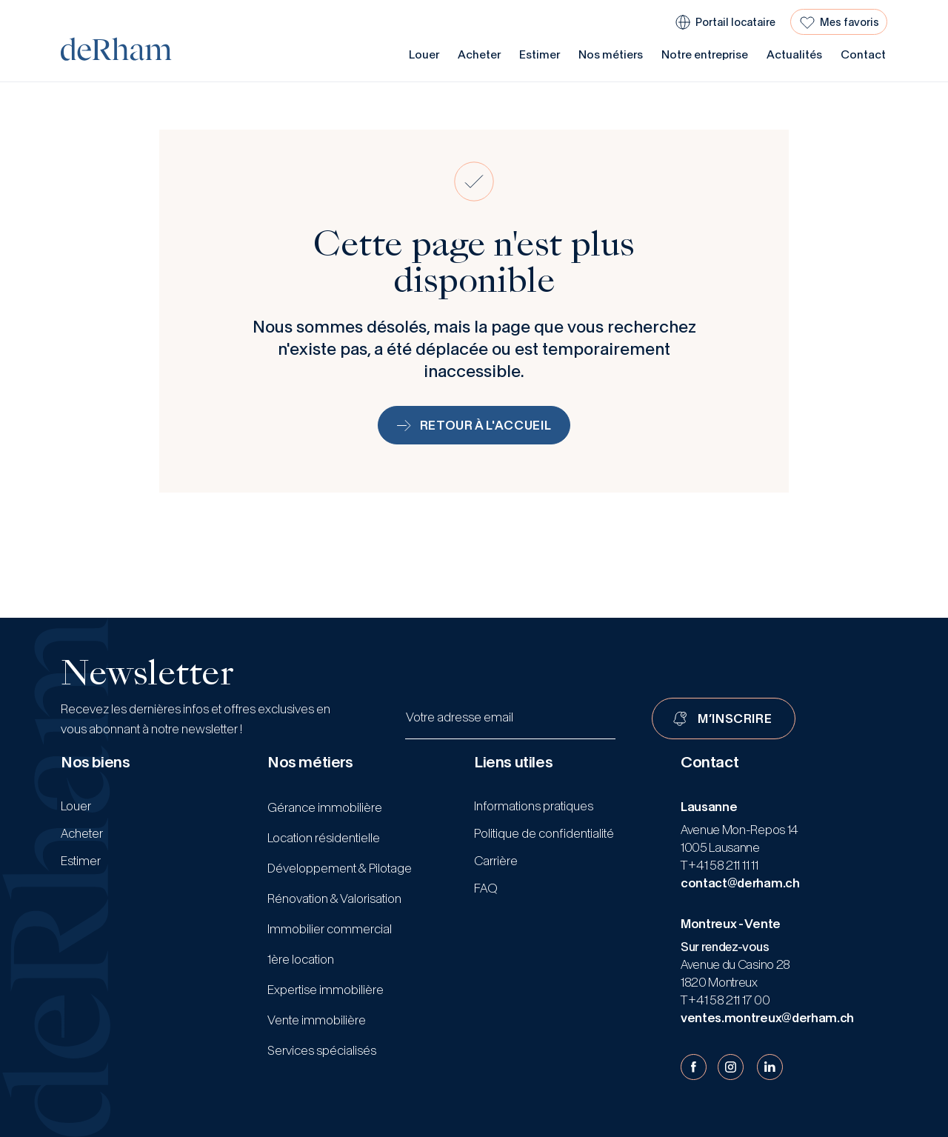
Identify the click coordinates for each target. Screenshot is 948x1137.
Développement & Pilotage (339, 868)
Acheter (479, 54)
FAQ (486, 888)
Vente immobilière (316, 1020)
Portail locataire (735, 22)
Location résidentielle (323, 837)
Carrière (496, 860)
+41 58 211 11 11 (722, 865)
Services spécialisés (321, 1050)
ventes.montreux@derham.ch (767, 1017)
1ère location (300, 959)
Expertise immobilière (325, 989)
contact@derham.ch (740, 883)
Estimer (539, 54)
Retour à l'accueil (474, 425)
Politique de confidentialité (544, 833)
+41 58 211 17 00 (728, 1000)
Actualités (794, 54)
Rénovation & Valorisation (334, 898)
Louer (424, 54)
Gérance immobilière (324, 807)
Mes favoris (849, 22)
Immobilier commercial (329, 928)
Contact (863, 54)
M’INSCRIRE (735, 718)
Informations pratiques (533, 805)
